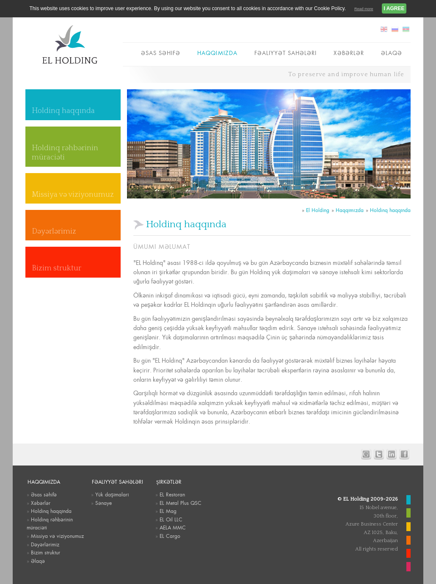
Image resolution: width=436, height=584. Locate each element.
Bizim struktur (56, 268)
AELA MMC (173, 527)
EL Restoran (172, 494)
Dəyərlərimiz (54, 231)
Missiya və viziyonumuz (73, 194)
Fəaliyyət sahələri (285, 53)
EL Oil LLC (171, 519)
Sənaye (103, 503)
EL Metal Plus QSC (180, 503)
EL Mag (168, 511)
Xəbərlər (349, 53)
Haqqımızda (217, 53)
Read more (363, 9)
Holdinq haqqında (63, 111)
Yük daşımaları (112, 494)
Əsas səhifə (160, 53)
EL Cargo (170, 536)
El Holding (317, 210)
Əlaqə (391, 53)
